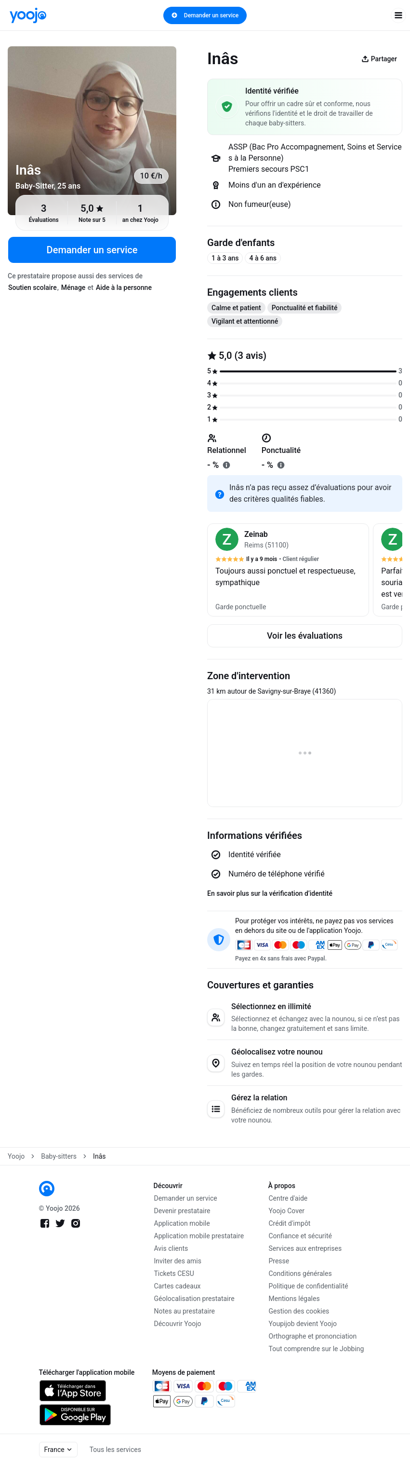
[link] (28, 15)
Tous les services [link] (115, 1449)
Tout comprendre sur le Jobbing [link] (316, 1349)
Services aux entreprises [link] (305, 1248)
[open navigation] (398, 15)
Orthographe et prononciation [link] (313, 1336)
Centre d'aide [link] (288, 1198)
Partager (379, 59)
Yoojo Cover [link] (287, 1211)
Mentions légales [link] (294, 1298)
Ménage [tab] (73, 287)
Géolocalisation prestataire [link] (194, 1298)
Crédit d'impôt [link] (290, 1223)
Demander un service (205, 15)
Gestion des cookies (299, 1311)
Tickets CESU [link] (174, 1273)
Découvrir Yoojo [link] (177, 1324)
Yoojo (16, 1156)
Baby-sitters (59, 1156)
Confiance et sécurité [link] (300, 1236)
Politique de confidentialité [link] (308, 1286)
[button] (288, 569)
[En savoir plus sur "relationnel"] (226, 465)
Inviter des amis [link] (178, 1261)
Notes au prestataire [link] (184, 1311)
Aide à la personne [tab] (124, 287)
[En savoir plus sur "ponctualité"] (281, 465)
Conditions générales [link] (300, 1273)
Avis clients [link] (171, 1248)
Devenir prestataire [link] (182, 1211)
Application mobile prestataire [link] (199, 1236)
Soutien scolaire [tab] (32, 287)
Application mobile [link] (182, 1223)
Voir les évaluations (305, 635)
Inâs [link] (99, 1156)
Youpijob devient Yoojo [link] (303, 1324)
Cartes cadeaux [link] (177, 1286)
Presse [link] (279, 1261)
